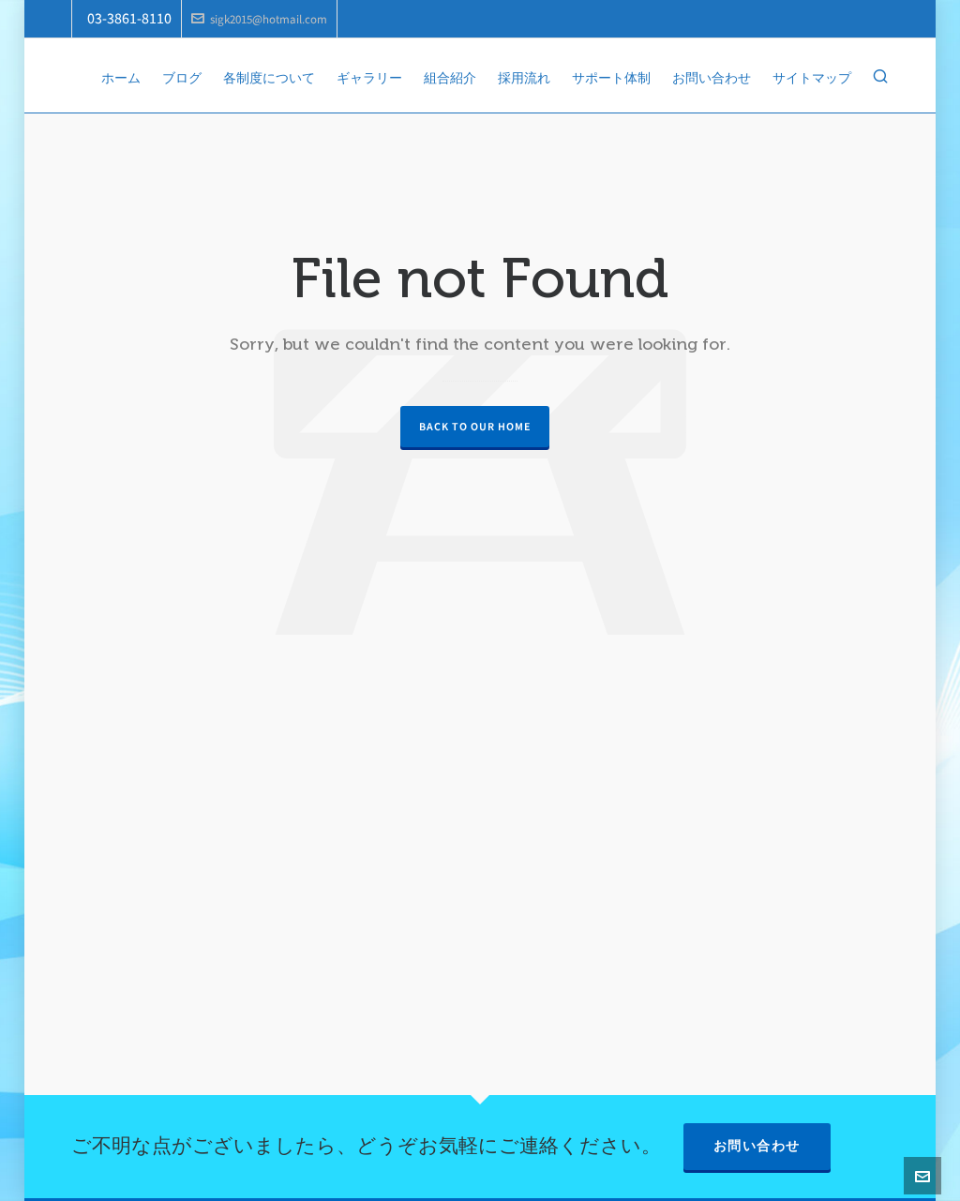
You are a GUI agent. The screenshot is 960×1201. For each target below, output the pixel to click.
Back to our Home (475, 426)
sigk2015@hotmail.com (259, 19)
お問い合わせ (757, 1146)
